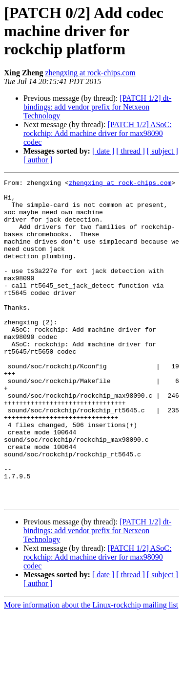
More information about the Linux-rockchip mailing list (91, 669)
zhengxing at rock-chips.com (90, 72)
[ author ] (38, 160)
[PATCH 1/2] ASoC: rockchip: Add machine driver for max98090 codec (97, 133)
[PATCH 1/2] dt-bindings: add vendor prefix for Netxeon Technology (97, 107)
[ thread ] (130, 151)
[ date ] (103, 151)
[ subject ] (162, 151)
